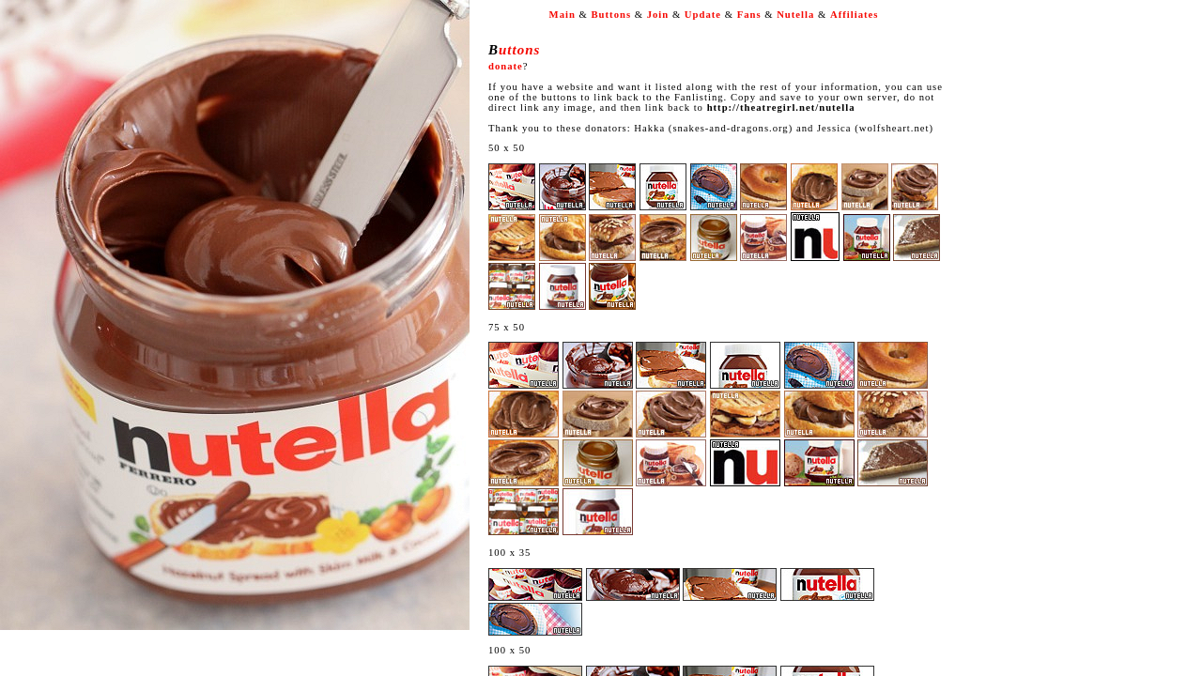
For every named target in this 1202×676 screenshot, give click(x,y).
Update (703, 14)
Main (562, 14)
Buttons (612, 14)
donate (505, 66)
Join (658, 14)
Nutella (795, 14)
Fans (749, 14)
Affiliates (854, 14)
